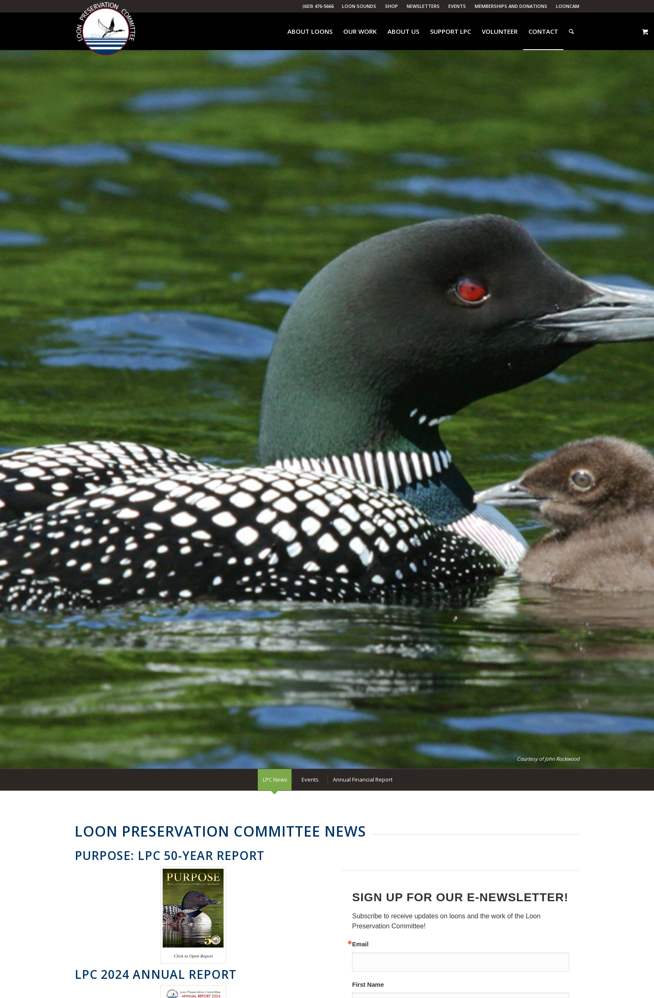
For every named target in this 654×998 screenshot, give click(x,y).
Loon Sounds (359, 6)
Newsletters (423, 6)
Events (457, 6)
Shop (391, 6)
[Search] (571, 31)
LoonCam (567, 6)
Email (360, 944)
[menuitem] (359, 6)
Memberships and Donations (511, 6)
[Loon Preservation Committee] (106, 31)
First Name (368, 985)
